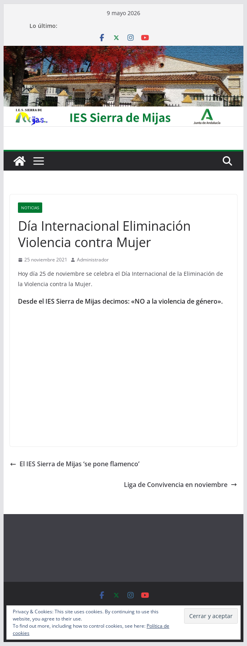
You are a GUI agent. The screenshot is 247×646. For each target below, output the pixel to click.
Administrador (93, 259)
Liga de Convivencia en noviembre (180, 484)
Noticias (30, 207)
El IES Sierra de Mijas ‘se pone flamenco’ (74, 463)
